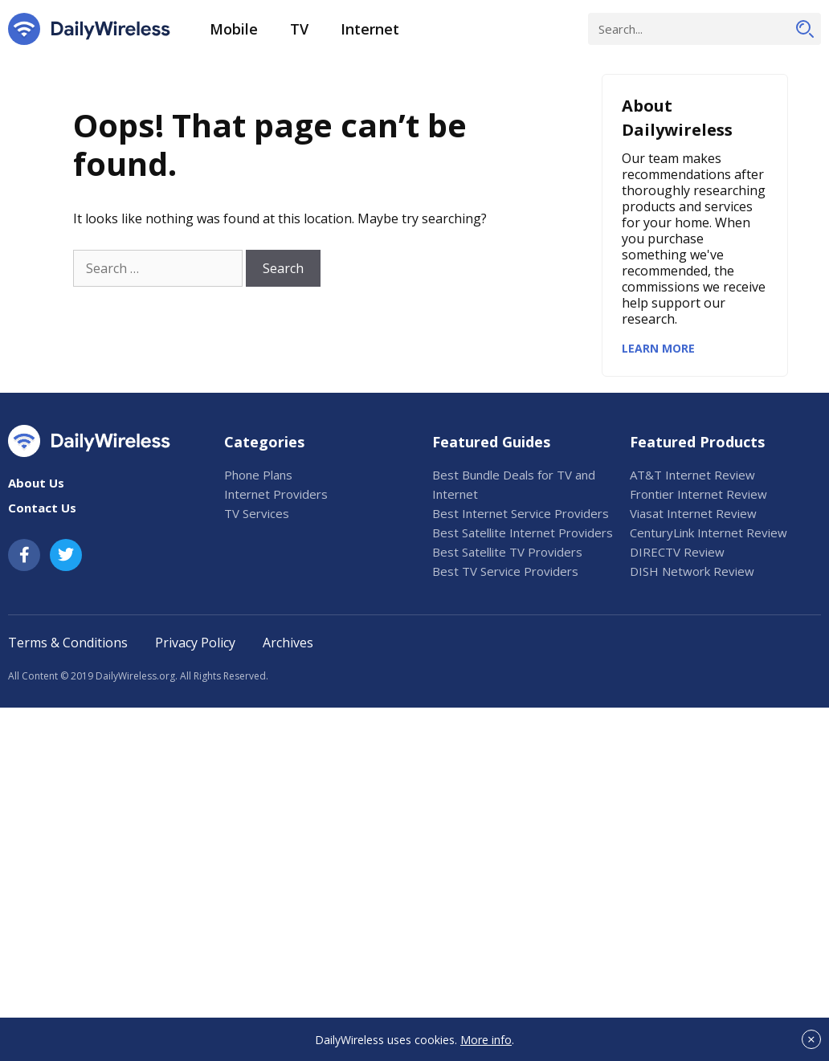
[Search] (805, 29)
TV (299, 29)
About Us (36, 483)
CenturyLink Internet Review (708, 532)
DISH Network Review (692, 571)
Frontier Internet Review (698, 494)
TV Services (256, 513)
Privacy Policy (195, 642)
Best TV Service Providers (505, 571)
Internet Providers (276, 494)
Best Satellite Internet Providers (522, 532)
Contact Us (42, 508)
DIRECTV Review (677, 552)
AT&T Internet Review (692, 475)
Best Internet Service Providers (520, 513)
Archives (288, 642)
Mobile (234, 29)
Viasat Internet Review (693, 513)
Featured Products (697, 441)
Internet (370, 29)
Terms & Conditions (68, 642)
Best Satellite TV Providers (507, 552)
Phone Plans (258, 475)
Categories (264, 441)
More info (486, 1039)
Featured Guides (491, 441)
